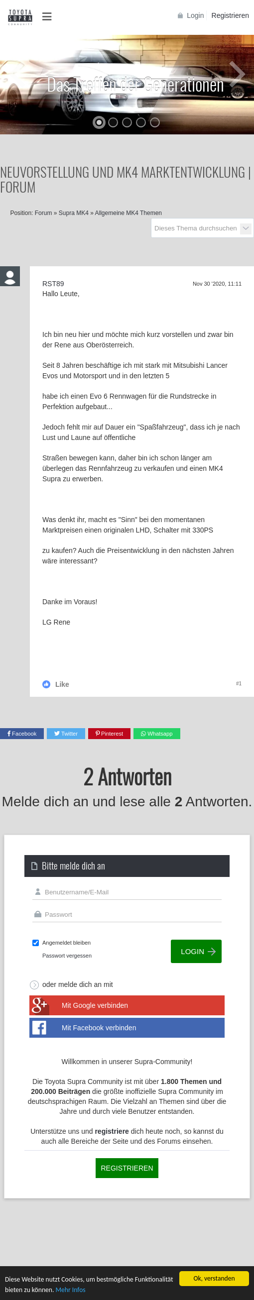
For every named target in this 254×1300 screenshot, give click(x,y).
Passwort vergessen (67, 956)
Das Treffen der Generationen (135, 83)
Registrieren (230, 15)
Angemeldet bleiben (66, 943)
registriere (111, 1131)
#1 (239, 683)
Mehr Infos (70, 1290)
